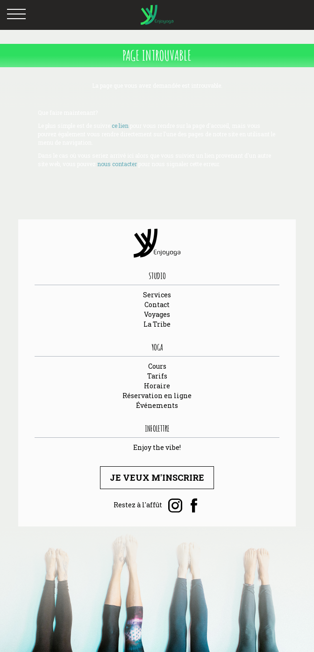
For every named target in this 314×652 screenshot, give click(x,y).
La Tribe (157, 324)
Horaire (157, 385)
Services (157, 294)
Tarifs (157, 376)
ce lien (120, 125)
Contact (157, 304)
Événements (157, 405)
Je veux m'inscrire (157, 477)
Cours (157, 366)
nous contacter (117, 164)
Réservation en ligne (157, 395)
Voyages (157, 314)
